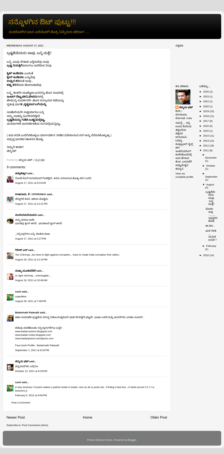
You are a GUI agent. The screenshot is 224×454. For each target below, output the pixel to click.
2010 (206, 255)
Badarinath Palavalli (27, 312)
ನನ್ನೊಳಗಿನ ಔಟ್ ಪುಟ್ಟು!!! (42, 22)
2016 (206, 126)
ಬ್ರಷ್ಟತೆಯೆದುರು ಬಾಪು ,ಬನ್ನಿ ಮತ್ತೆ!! (210, 197)
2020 (206, 106)
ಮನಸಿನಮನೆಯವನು (26, 215)
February (211, 246)
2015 (206, 130)
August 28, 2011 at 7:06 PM (30, 301)
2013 (206, 140)
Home (87, 417)
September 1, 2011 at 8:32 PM (32, 350)
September (211, 176)
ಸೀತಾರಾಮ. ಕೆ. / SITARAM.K (30, 194)
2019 (206, 111)
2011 (206, 150)
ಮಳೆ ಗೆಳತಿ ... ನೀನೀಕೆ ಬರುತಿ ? (211, 235)
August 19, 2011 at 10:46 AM (31, 280)
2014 (206, 135)
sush (18, 291)
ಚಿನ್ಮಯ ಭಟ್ (22, 361)
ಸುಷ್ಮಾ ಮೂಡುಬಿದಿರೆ (25, 270)
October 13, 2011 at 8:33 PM (31, 371)
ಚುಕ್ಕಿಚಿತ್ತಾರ (21, 173)
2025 (206, 91)
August (210, 184)
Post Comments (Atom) (35, 425)
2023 (206, 96)
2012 (206, 145)
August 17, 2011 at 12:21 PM (31, 203)
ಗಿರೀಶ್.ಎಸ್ (21, 250)
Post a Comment (20, 402)
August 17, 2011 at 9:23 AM (30, 182)
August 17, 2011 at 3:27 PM (30, 238)
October (210, 165)
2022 (206, 101)
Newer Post (16, 417)
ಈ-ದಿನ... (210, 225)
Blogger (132, 440)
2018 (206, 116)
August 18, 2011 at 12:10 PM (31, 259)
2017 (206, 121)
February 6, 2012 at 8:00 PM (31, 395)
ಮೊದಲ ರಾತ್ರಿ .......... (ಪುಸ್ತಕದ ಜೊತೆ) (211, 214)
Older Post (158, 417)
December (211, 157)
